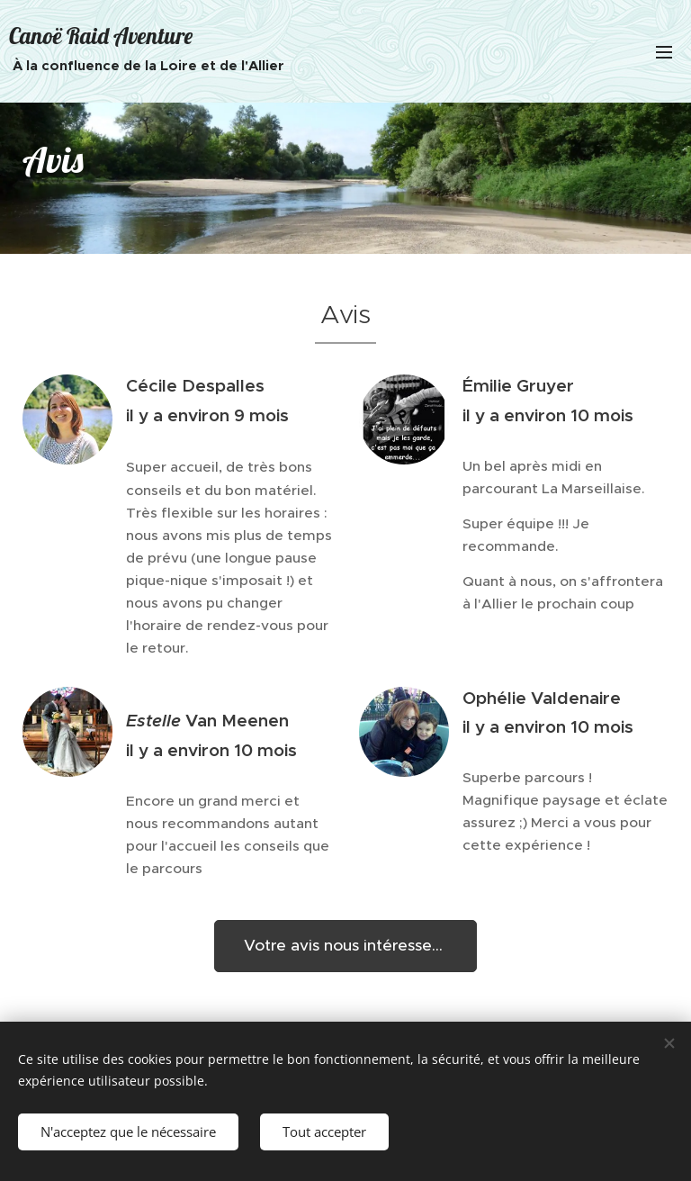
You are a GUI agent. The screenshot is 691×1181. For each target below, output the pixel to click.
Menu (664, 52)
